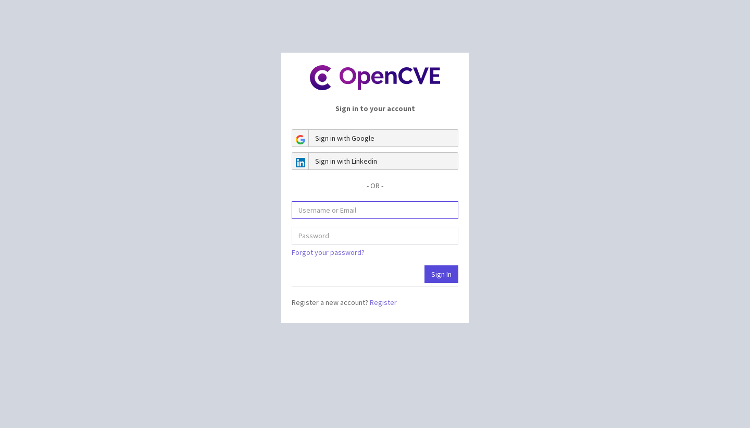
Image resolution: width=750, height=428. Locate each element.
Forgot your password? (328, 252)
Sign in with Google (333, 138)
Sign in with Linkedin (334, 161)
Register (383, 302)
